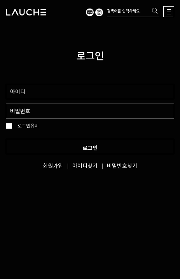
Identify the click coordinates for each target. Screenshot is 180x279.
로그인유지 (28, 125)
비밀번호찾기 (122, 165)
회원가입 (53, 165)
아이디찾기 (85, 165)
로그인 (90, 148)
